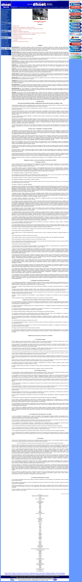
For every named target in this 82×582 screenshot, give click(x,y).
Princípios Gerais (15, 26)
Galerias (49, 576)
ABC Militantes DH (5, 27)
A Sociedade (15, 40)
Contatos (66, 7)
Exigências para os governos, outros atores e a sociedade (24, 34)
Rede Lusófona (4, 50)
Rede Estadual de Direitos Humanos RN (22, 574)
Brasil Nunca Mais (4, 40)
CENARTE (48, 574)
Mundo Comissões (5, 39)
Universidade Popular (23, 7)
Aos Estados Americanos (17, 37)
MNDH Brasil (3, 25)
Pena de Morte (45, 577)
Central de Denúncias (5, 19)
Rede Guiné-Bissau (5, 53)
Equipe (14, 573)
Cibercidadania (4, 15)
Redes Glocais (8, 574)
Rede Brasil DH (4, 32)
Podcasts (56, 7)
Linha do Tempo (61, 574)
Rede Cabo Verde (4, 51)
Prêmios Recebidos (50, 573)
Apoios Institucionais (40, 573)
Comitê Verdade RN (5, 46)
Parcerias (54, 574)
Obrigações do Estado (17, 30)
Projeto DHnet (15, 7)
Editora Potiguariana (38, 7)
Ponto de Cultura (47, 7)
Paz (35, 577)
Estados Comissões (5, 43)
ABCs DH (36, 576)
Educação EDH (4, 14)
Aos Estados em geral (17, 36)
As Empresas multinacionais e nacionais (20, 41)
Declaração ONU (14, 576)
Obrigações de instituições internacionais (21, 31)
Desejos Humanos (4, 12)
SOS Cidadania (55, 576)
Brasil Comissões (4, 42)
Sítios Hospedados (60, 573)
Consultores (19, 573)
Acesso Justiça (42, 576)
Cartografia (31, 7)
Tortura (39, 577)
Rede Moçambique (5, 54)
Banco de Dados (4, 21)
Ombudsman (26, 573)
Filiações (32, 573)
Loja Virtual (61, 7)
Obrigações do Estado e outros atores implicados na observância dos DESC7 (28, 28)
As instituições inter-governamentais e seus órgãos (23, 38)
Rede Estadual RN (5, 35)
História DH (30, 576)
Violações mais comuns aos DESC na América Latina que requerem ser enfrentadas (29, 33)
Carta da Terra (22, 576)
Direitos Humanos (4, 11)
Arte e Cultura (4, 18)
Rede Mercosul (4, 29)
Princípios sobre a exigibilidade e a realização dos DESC (24, 27)
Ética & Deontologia (29, 577)
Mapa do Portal (19, 577)
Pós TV (52, 7)
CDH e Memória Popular (39, 574)
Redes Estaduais (4, 34)
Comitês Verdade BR (5, 45)
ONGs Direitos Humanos (6, 26)
